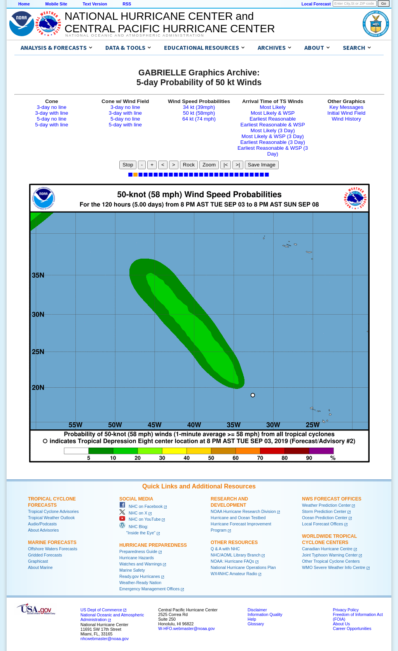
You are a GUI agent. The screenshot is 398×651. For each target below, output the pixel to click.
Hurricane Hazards (136, 557)
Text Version (95, 4)
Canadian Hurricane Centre (327, 548)
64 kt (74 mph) (199, 119)
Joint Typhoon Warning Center (330, 555)
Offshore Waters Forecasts (52, 548)
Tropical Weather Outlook (51, 517)
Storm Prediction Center (324, 511)
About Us (341, 623)
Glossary (256, 623)
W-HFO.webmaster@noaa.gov (186, 628)
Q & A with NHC (225, 548)
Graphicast (38, 561)
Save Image (262, 165)
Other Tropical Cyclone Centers (331, 561)
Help (252, 619)
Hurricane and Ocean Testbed (238, 517)
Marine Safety (132, 570)
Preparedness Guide (138, 551)
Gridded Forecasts (45, 555)
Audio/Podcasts (42, 524)
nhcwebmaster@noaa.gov (104, 638)
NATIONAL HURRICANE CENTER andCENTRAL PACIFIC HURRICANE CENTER (170, 22)
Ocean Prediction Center (324, 517)
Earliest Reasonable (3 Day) (272, 142)
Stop (127, 165)
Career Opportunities (352, 628)
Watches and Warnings (140, 564)
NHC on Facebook (141, 506)
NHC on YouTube (140, 519)
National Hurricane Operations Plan (243, 567)
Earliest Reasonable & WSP (273, 125)
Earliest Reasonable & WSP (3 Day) (272, 151)
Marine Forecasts (52, 542)
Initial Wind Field (346, 113)
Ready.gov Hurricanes (139, 576)
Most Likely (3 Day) (273, 130)
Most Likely (273, 107)
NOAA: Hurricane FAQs (232, 561)
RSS (126, 4)
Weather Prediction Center (326, 505)
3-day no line (51, 107)
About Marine (40, 567)
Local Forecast (316, 4)
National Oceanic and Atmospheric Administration (134, 35)
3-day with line (51, 113)
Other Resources (234, 542)
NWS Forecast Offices (331, 499)
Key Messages (346, 107)
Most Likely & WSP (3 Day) (272, 136)
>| (238, 165)
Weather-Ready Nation (140, 582)
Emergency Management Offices (149, 588)
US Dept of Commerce (101, 609)
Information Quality (265, 614)
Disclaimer (257, 609)
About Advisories (43, 530)
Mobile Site (56, 4)
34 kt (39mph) (199, 107)
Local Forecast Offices (322, 524)
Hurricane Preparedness (153, 545)
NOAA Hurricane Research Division (243, 511)
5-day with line (51, 125)
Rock (189, 165)
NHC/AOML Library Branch (235, 555)
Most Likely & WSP (273, 113)
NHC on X (133, 513)
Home (24, 4)
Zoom (209, 165)
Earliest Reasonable (273, 119)
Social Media (136, 499)
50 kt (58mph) (199, 113)
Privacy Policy (345, 609)
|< (225, 165)
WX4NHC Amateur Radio (234, 573)
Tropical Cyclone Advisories (53, 511)
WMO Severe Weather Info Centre (333, 567)
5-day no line (51, 119)
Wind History (346, 119)
